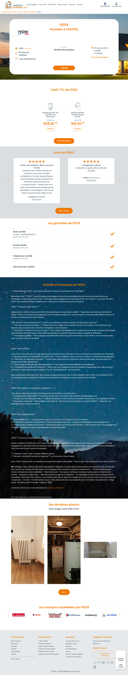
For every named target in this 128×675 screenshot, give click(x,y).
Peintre (74, 4)
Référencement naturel (46, 651)
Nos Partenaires (71, 649)
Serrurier (45, 4)
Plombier (55, 4)
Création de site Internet (46, 649)
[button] (8, 181)
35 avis (28, 49)
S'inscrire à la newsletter (105, 655)
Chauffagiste (34, 4)
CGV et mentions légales (74, 654)
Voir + (64, 592)
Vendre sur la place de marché (48, 654)
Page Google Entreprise (46, 646)
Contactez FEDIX (18, 488)
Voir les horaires (101, 57)
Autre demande (64, 141)
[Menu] (124, 652)
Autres (82, 4)
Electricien (65, 4)
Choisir (50, 129)
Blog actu (69, 646)
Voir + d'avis (64, 211)
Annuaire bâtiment (44, 644)
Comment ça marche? (73, 657)
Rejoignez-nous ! (71, 644)
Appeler (64, 68)
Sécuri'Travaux (16, 641)
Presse (68, 651)
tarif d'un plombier (55, 488)
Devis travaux (15, 659)
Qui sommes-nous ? (73, 641)
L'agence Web (43, 641)
